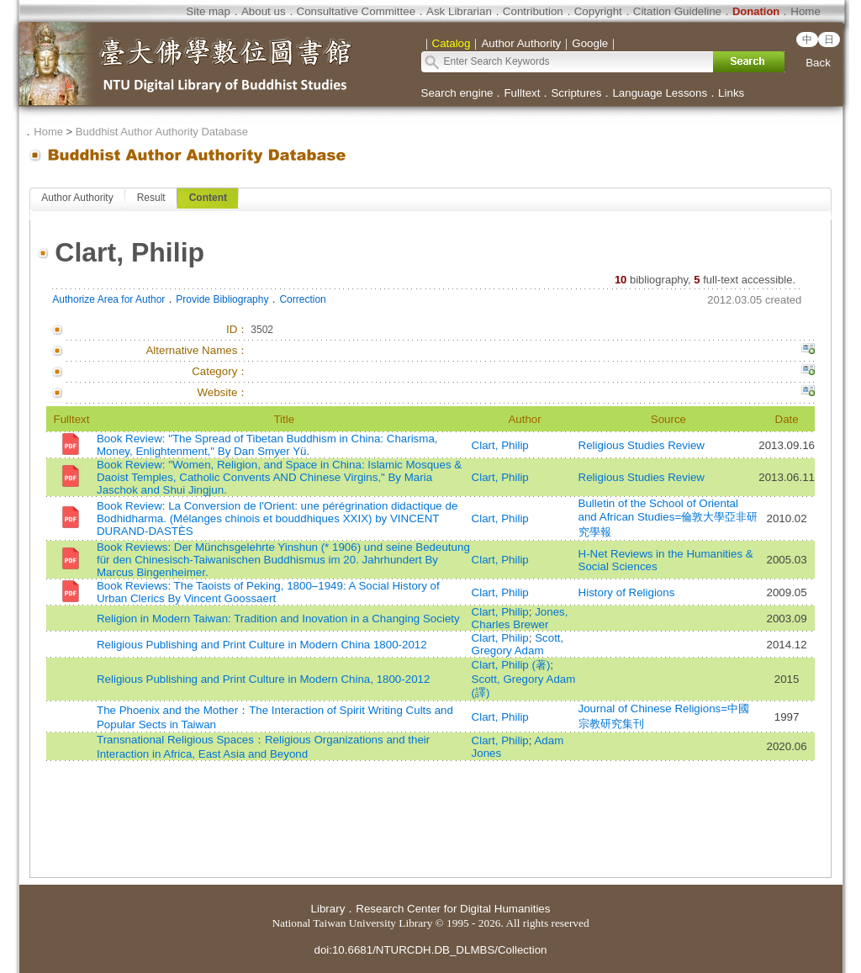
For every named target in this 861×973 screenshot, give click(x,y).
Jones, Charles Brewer (520, 618)
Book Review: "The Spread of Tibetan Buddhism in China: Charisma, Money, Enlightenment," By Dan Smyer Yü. (267, 444)
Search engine (457, 93)
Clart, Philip (500, 445)
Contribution (533, 11)
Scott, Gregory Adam (518, 644)
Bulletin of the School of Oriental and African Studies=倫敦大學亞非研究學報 (668, 517)
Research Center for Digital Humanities (453, 908)
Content (208, 198)
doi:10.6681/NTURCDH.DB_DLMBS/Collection (430, 950)
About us (263, 11)
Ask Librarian (459, 11)
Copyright (598, 11)
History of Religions (626, 592)
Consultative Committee (356, 11)
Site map (208, 11)
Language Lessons (659, 93)
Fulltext (522, 93)
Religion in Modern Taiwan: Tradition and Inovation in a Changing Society (278, 618)
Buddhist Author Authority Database (162, 131)
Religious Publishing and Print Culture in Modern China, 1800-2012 (263, 679)
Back (818, 62)
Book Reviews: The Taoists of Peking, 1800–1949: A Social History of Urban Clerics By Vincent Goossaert (268, 592)
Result (151, 198)
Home (805, 11)
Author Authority (77, 198)
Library (328, 908)
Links (731, 93)
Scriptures (576, 93)
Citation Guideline (677, 11)
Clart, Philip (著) (511, 664)
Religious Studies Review (641, 445)
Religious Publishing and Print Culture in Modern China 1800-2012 (262, 644)
